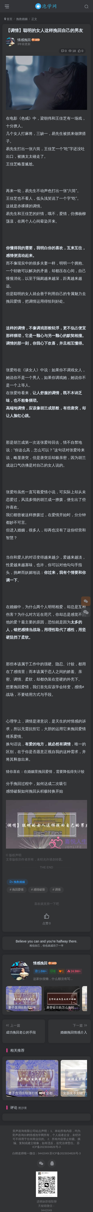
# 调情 (57, 889)
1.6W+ (41, 971)
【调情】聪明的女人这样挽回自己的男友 (44, 30)
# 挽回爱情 (17, 889)
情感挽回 (24, 40)
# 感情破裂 (38, 889)
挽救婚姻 (22, 19)
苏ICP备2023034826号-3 (65, 1153)
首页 (8, 19)
